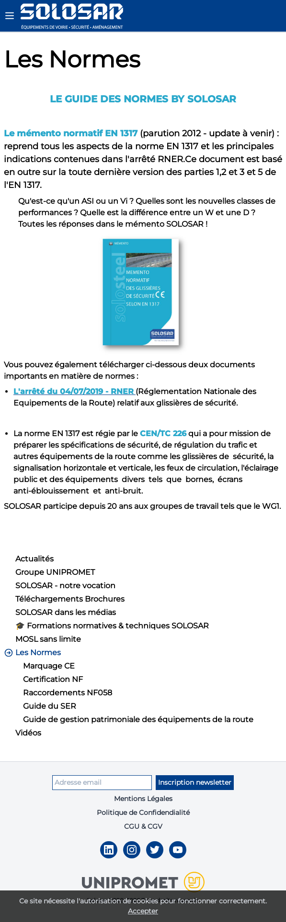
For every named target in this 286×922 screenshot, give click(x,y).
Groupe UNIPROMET (55, 572)
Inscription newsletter (194, 782)
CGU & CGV (143, 826)
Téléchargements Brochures (70, 599)
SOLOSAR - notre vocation (65, 585)
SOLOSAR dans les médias (65, 612)
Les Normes (32, 653)
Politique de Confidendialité (143, 812)
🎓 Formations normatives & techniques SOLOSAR (112, 625)
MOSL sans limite (48, 639)
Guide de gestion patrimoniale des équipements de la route (138, 719)
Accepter (143, 911)
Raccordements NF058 (67, 692)
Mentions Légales (143, 798)
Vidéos (28, 732)
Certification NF (53, 679)
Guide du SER (49, 706)
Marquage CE (49, 665)
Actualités (34, 558)
